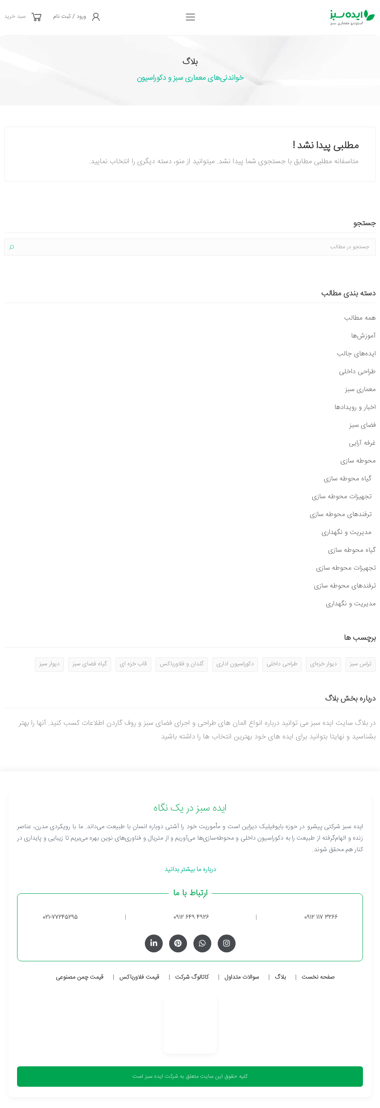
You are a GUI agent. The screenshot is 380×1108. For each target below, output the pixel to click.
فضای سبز (362, 425)
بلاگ (280, 977)
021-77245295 (60, 917)
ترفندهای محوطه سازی (340, 514)
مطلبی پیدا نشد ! (325, 146)
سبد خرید (15, 17)
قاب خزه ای (133, 664)
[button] (36, 18)
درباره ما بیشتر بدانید (190, 870)
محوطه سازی (358, 461)
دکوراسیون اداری (235, 664)
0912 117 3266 (320, 917)
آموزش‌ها (363, 336)
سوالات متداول (242, 977)
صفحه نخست (318, 977)
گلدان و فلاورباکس (182, 664)
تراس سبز (360, 664)
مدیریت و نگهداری (346, 532)
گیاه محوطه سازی (347, 479)
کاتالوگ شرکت (192, 977)
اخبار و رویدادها (355, 407)
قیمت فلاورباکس (139, 977)
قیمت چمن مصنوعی (80, 977)
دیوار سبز (49, 664)
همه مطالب (360, 318)
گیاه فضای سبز (89, 664)
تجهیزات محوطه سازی (341, 496)
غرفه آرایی (362, 443)
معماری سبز (360, 389)
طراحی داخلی (357, 371)
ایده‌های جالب (356, 354)
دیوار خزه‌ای (323, 664)
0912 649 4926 (191, 917)
